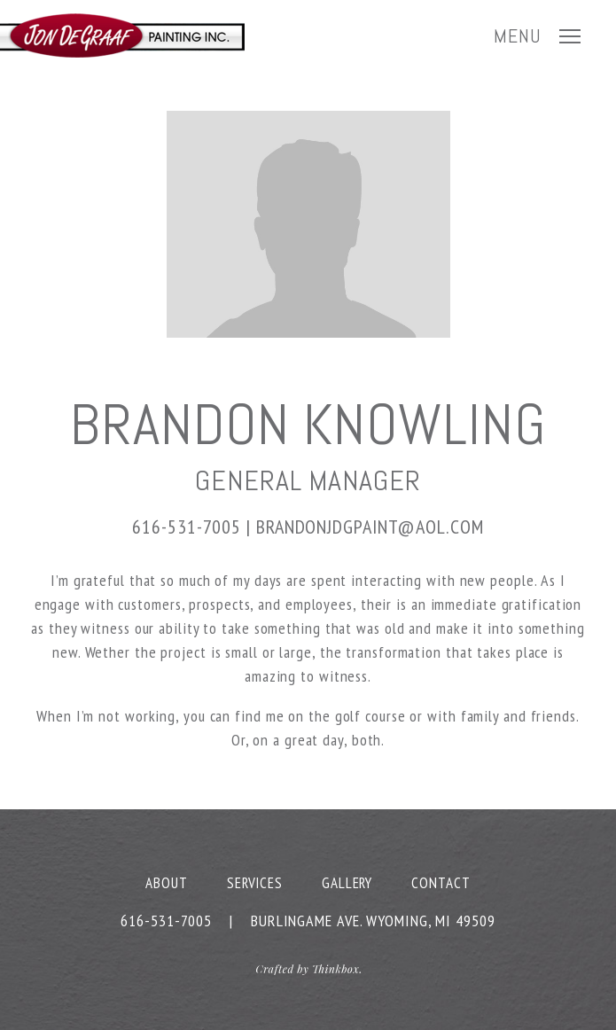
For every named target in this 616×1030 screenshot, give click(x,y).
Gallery (347, 883)
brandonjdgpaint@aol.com (370, 526)
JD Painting (122, 35)
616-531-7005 (186, 526)
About (166, 883)
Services (255, 883)
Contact (440, 883)
